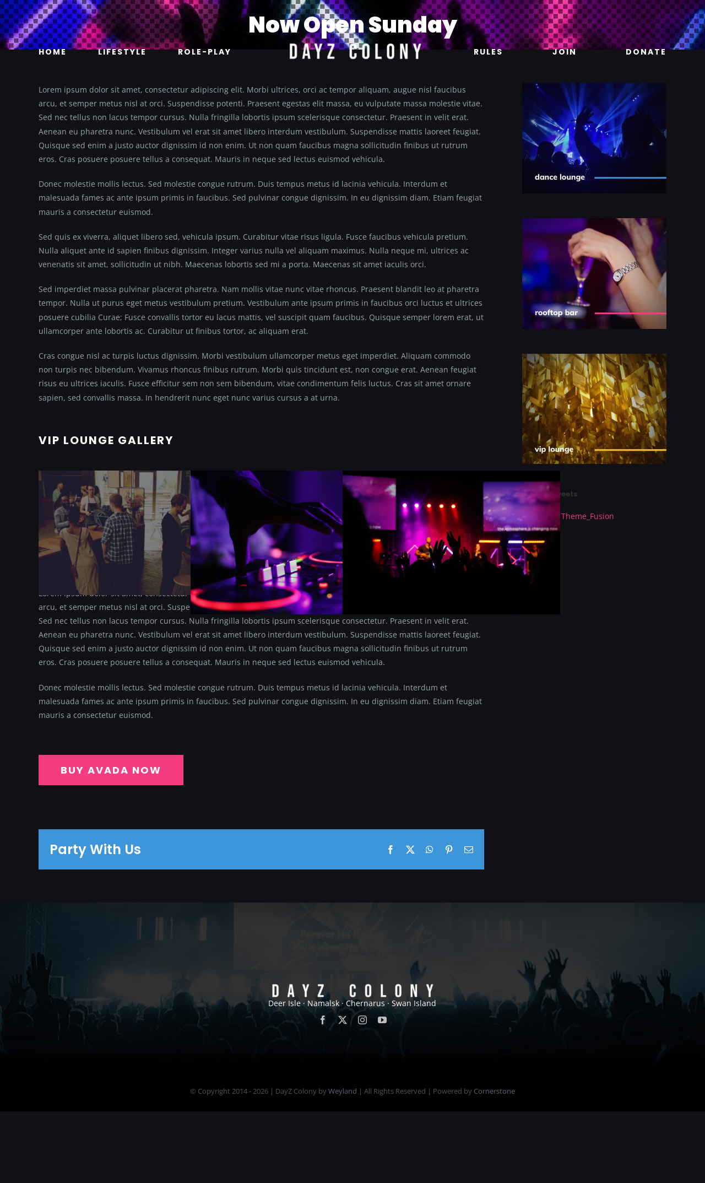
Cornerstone (494, 1163)
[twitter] (342, 1091)
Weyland (342, 1163)
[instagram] (362, 1091)
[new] (352, 14)
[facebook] (322, 1091)
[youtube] (382, 1091)
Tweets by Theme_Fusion (568, 516)
